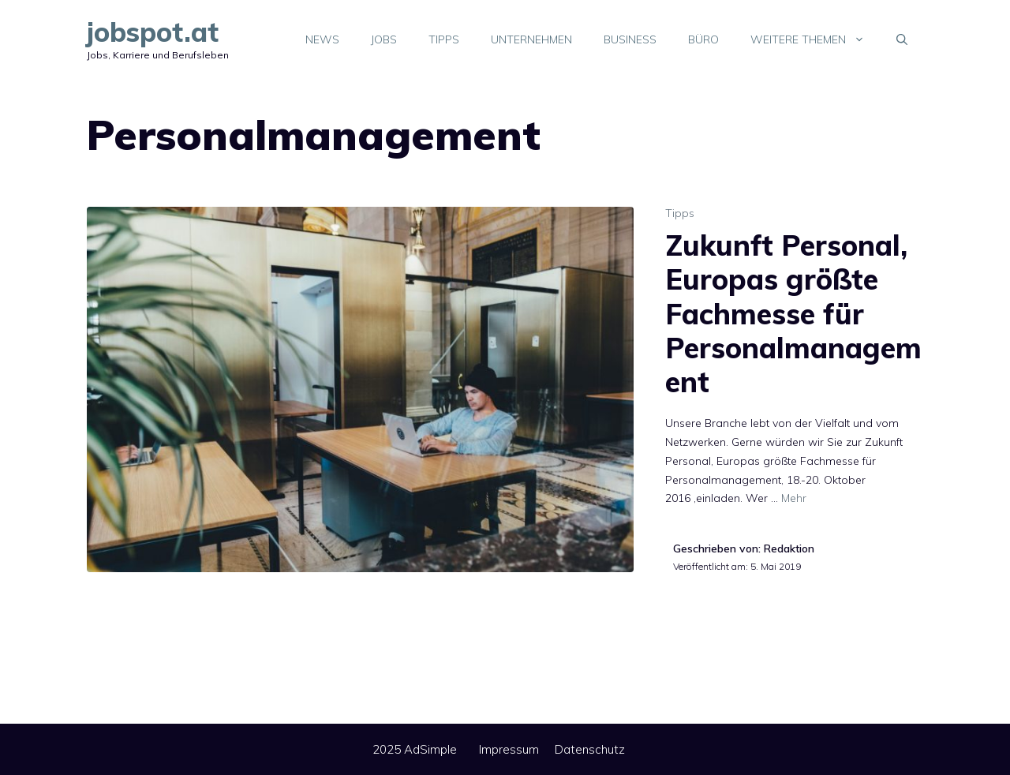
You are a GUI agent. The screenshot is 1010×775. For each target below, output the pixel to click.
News (322, 39)
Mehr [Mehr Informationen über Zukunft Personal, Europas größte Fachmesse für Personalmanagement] (793, 498)
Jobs (384, 39)
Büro (703, 39)
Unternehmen (531, 39)
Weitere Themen (815, 39)
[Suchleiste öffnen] (902, 39)
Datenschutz (590, 749)
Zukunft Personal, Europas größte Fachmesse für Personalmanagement (793, 313)
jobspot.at (153, 32)
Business (630, 39)
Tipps (443, 39)
